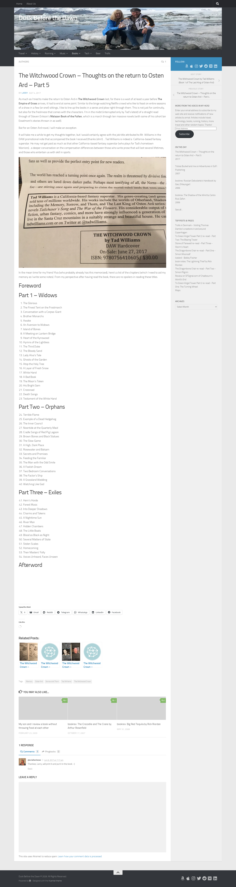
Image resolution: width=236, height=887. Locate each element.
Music (62, 53)
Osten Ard (39, 681)
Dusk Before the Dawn (48, 18)
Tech (87, 53)
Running (49, 53)
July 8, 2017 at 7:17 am (53, 760)
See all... (179, 209)
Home (19, 3)
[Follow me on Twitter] (201, 66)
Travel (22, 53)
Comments (29, 751)
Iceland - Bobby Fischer (186, 257)
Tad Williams (66, 681)
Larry (25, 93)
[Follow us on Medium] (211, 66)
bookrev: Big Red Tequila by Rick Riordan (139, 724)
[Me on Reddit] (206, 66)
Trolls (107, 53)
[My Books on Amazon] (186, 66)
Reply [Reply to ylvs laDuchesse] (30, 768)
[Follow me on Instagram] (196, 66)
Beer (98, 53)
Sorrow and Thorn (52, 681)
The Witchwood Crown (82, 681)
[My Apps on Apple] (191, 66)
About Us (31, 3)
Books (75, 53)
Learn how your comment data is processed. (80, 856)
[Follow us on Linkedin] (215, 66)
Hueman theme (55, 880)
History (34, 53)
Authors (24, 61)
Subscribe (184, 134)
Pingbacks (51, 751)
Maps (177, 290)
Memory (29, 681)
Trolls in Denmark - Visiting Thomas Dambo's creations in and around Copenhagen (192, 229)
